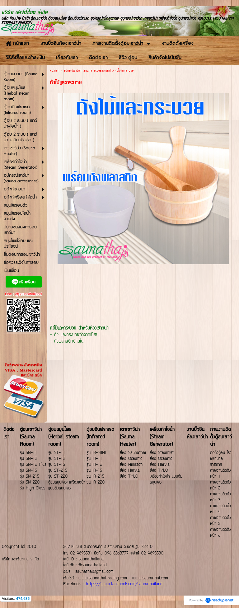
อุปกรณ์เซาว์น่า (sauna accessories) (87, 70)
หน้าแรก (54, 70)
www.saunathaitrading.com (102, 578)
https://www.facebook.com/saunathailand (124, 584)
